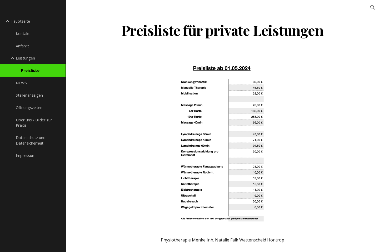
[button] (372, 7)
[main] (222, 30)
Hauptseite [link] (20, 21)
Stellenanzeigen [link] (29, 95)
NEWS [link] (21, 82)
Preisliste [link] (30, 70)
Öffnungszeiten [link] (29, 107)
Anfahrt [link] (22, 45)
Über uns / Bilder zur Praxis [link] (34, 122)
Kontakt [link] (23, 33)
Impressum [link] (26, 155)
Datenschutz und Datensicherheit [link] (31, 140)
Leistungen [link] (25, 58)
